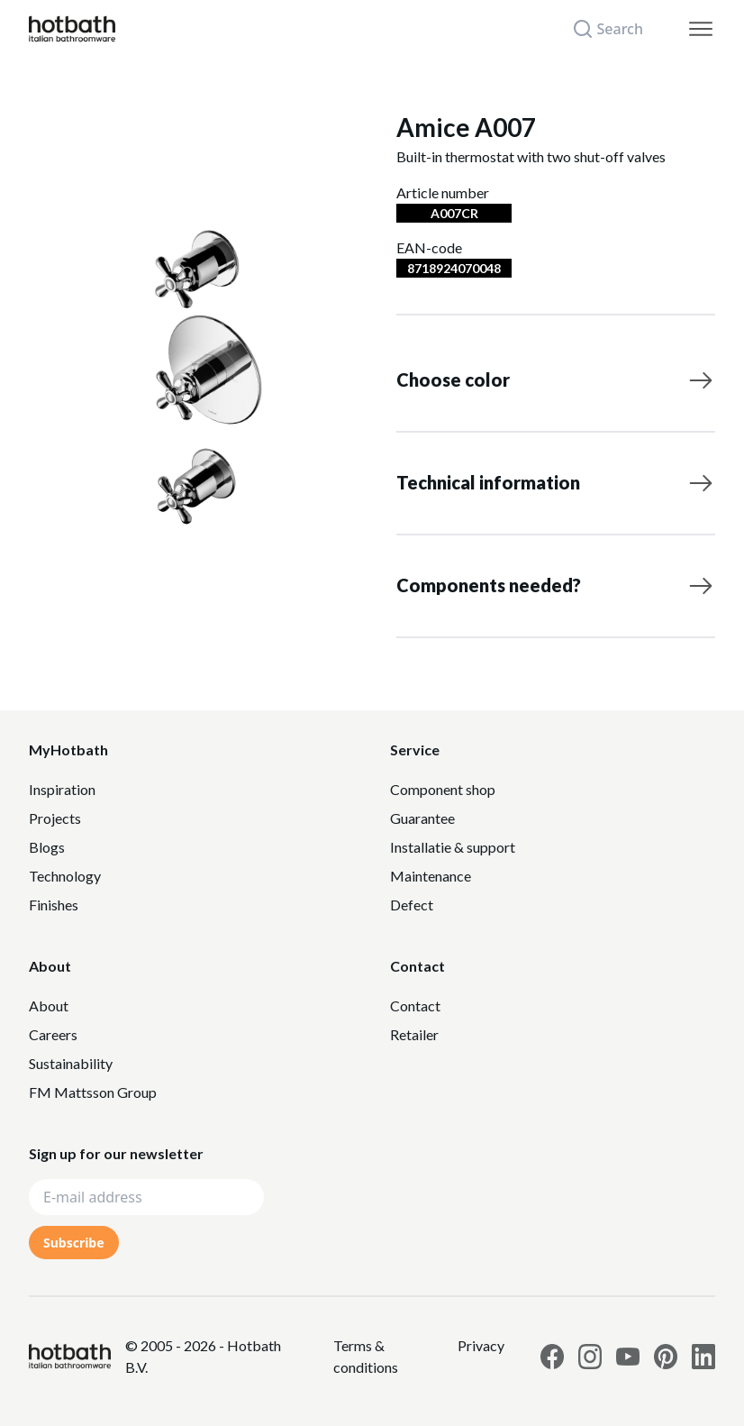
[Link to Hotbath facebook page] (552, 1356)
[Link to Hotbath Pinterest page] (665, 1356)
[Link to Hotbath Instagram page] (590, 1356)
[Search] (618, 29)
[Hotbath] (70, 1356)
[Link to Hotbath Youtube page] (628, 1356)
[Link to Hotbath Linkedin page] (703, 1356)
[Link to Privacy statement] (388, 1356)
